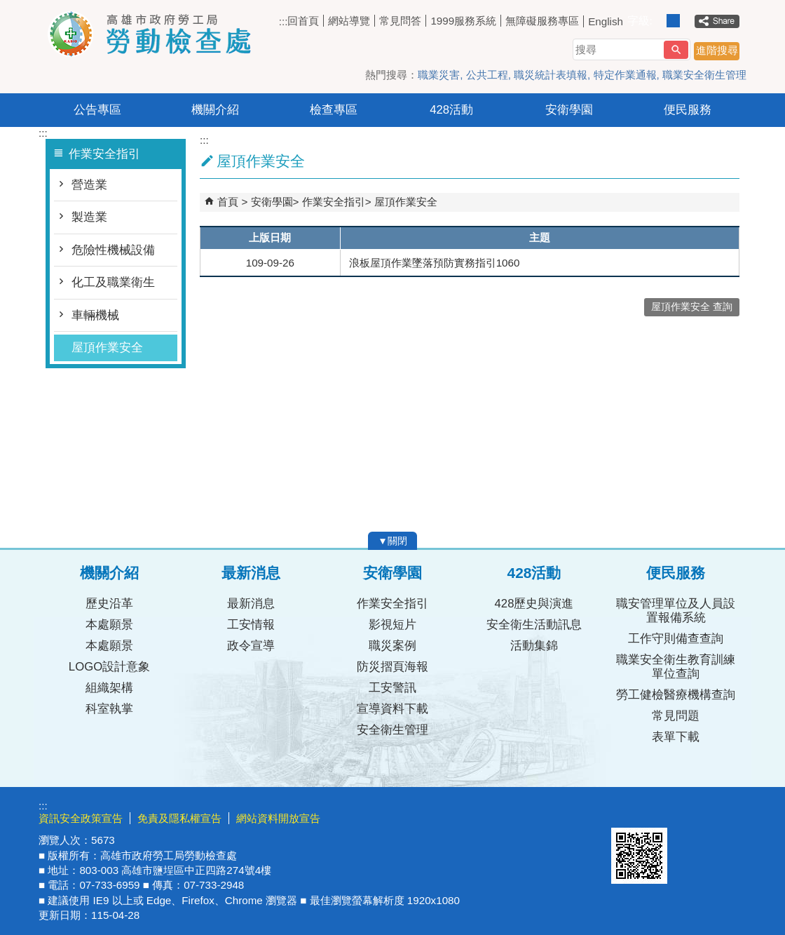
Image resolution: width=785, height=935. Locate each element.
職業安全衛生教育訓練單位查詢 (675, 666)
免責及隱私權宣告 (179, 818)
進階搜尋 (717, 50)
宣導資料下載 (392, 708)
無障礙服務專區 (542, 21)
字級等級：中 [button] (673, 20)
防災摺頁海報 (392, 666)
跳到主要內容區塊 (7, 7)
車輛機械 (95, 315)
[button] (676, 50)
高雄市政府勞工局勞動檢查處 (157, 34)
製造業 (89, 217)
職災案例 (392, 645)
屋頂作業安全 (107, 347)
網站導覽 (349, 21)
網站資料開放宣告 (278, 818)
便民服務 (687, 109)
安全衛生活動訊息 (534, 624)
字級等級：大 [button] (688, 21)
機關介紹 (215, 109)
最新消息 (251, 603)
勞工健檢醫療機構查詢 (675, 694)
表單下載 (675, 737)
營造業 (89, 184)
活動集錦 (534, 645)
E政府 (626, 810)
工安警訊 (392, 687)
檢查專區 (333, 109)
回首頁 (303, 21)
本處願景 (109, 624)
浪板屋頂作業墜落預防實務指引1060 (434, 263)
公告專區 (97, 109)
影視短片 (392, 624)
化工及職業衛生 (113, 282)
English (605, 21)
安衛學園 (569, 109)
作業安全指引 (333, 202)
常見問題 (675, 715)
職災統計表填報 (550, 75)
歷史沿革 (109, 603)
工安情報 (251, 624)
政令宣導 (251, 645)
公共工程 (487, 75)
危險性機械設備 (113, 250)
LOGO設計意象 (109, 666)
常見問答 (400, 21)
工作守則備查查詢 (675, 638)
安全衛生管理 (392, 729)
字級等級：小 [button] (658, 21)
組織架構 (109, 687)
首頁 (227, 202)
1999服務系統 (463, 21)
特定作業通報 (625, 75)
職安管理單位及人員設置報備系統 (675, 610)
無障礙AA (695, 811)
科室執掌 (109, 708)
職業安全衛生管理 (704, 75)
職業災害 (439, 75)
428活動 (451, 109)
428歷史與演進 (534, 603)
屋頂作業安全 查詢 (691, 307)
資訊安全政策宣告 (81, 818)
